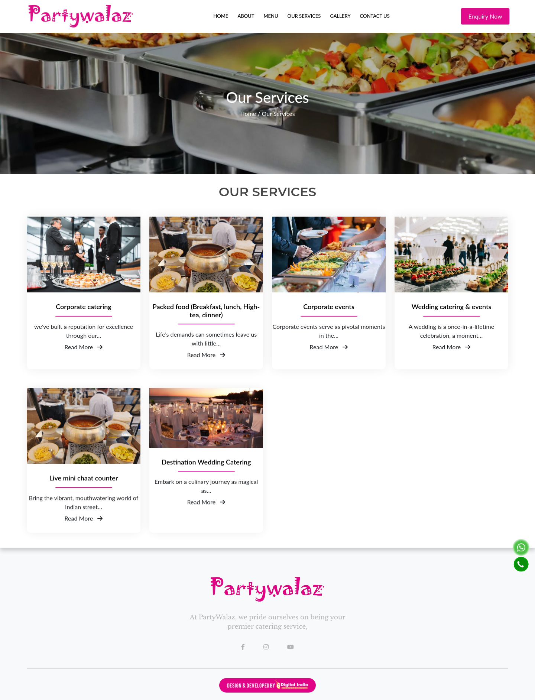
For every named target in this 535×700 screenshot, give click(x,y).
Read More (84, 346)
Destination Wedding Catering (206, 468)
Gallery (340, 16)
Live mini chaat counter (83, 484)
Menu (270, 16)
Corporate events (328, 307)
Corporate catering (83, 307)
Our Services (304, 16)
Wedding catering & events (452, 307)
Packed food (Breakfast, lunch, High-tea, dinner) (206, 311)
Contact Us (375, 16)
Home (220, 16)
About (245, 16)
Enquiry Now (488, 16)
